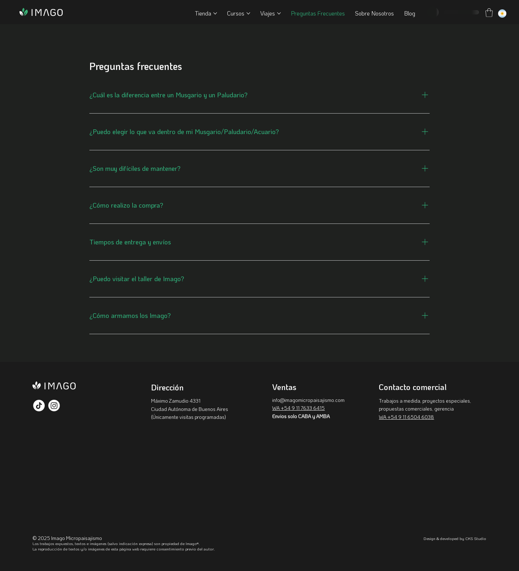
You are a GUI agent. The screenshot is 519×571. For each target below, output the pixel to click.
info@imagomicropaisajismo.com (308, 400)
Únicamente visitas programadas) (189, 416)
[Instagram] (54, 405)
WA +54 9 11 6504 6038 (406, 416)
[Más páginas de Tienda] (215, 13)
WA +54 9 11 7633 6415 (298, 407)
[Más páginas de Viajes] (279, 13)
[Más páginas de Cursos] (248, 13)
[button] (489, 12)
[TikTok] (39, 405)
